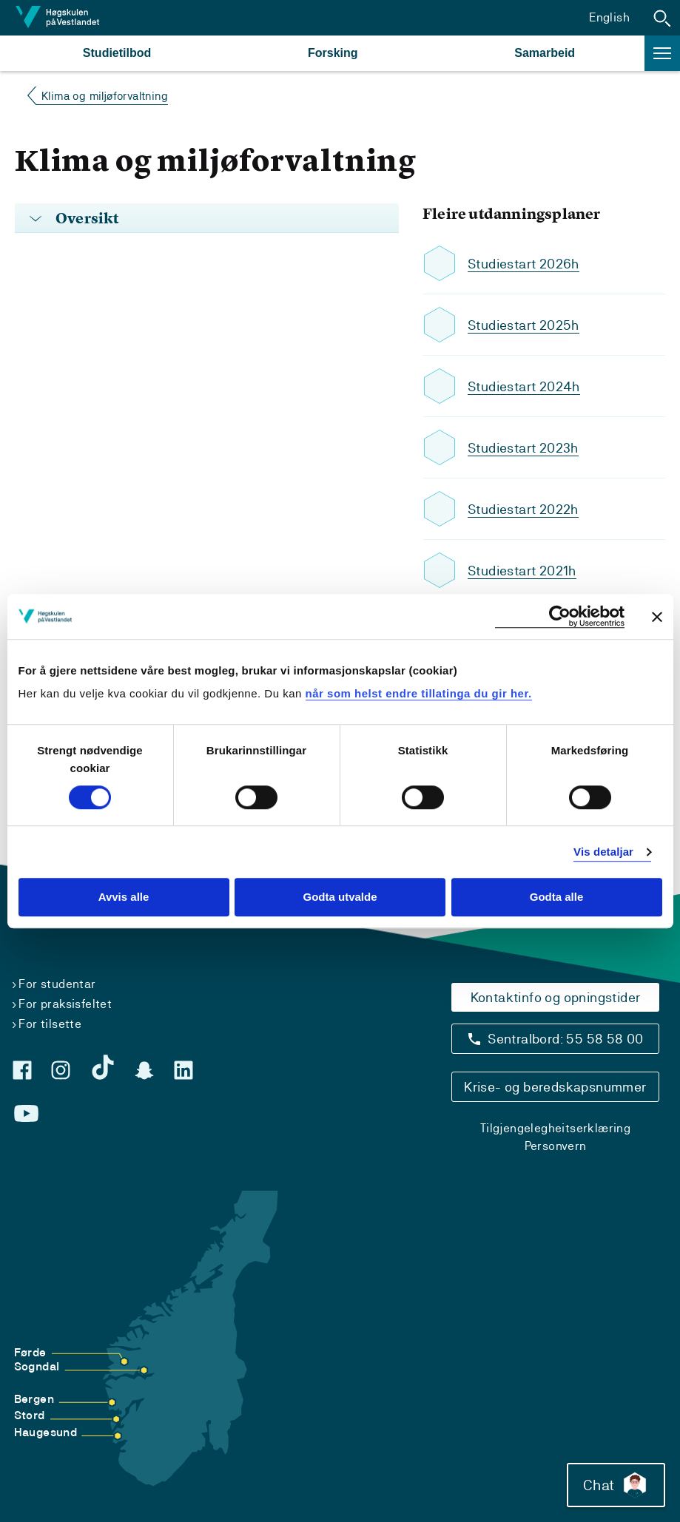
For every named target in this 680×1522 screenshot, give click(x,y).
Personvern (556, 1146)
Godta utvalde (340, 897)
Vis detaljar (603, 851)
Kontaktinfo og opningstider (556, 997)
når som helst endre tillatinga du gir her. (419, 693)
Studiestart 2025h (523, 325)
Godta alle (557, 897)
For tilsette (49, 1024)
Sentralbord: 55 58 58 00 (566, 1038)
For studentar (56, 984)
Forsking (333, 53)
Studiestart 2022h (523, 509)
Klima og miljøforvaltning (104, 95)
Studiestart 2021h (522, 570)
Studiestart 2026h (523, 263)
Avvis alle (123, 897)
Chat (616, 1485)
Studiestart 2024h (524, 386)
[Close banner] (657, 617)
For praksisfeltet (65, 1004)
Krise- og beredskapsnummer (555, 1087)
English (609, 17)
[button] (662, 17)
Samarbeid (544, 53)
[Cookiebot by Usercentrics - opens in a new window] (560, 616)
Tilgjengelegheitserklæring (555, 1128)
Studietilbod (117, 53)
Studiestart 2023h (523, 448)
